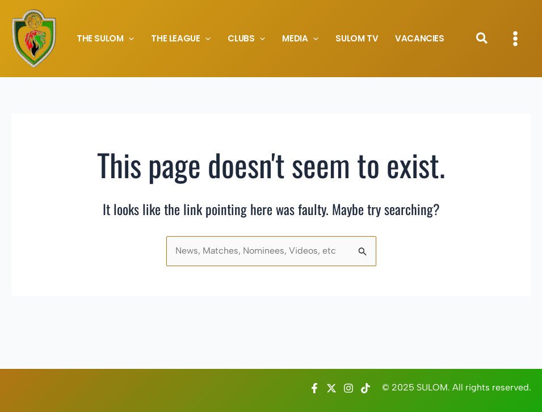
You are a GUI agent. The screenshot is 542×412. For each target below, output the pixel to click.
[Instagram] (348, 388)
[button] (482, 40)
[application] (128, 38)
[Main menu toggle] (515, 38)
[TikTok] (365, 388)
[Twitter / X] (331, 388)
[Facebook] (314, 388)
